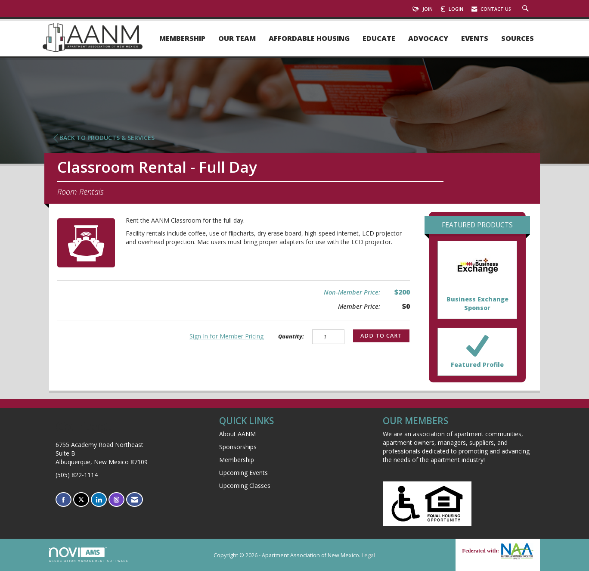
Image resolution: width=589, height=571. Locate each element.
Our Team (237, 38)
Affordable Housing (309, 38)
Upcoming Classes (244, 485)
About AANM (237, 434)
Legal (368, 555)
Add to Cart (381, 335)
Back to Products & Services (104, 137)
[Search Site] (526, 9)
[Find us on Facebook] (63, 499)
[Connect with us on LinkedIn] (99, 499)
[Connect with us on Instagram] (116, 499)
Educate (379, 38)
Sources (517, 38)
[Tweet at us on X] (81, 499)
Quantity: (291, 336)
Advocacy (428, 38)
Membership (182, 38)
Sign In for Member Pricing (226, 336)
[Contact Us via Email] (134, 499)
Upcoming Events (243, 473)
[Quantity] (328, 336)
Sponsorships (238, 447)
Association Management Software (89, 554)
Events (474, 38)
